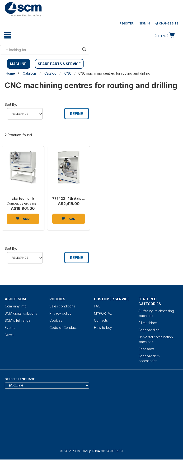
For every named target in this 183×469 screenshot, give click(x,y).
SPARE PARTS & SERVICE (59, 64)
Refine (76, 113)
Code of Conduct (63, 327)
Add (23, 218)
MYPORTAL (103, 313)
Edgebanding (149, 330)
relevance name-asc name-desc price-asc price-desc (25, 114)
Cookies (55, 320)
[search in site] (40, 49)
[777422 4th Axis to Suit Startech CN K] (68, 172)
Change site (166, 23)
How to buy (103, 327)
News (9, 335)
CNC (67, 73)
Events (10, 327)
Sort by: (11, 104)
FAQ (97, 306)
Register (127, 23)
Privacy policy (60, 313)
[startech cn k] (23, 172)
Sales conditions (62, 306)
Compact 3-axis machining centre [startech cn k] (33, 203)
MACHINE (18, 64)
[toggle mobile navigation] (7, 35)
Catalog (50, 73)
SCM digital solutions (21, 313)
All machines (148, 323)
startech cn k (23, 198)
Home (10, 73)
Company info (16, 306)
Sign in (144, 23)
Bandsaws (146, 349)
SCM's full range (18, 320)
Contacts (101, 320)
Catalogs (30, 73)
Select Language (20, 379)
